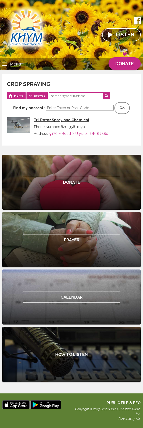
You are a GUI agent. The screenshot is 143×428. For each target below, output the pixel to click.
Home (18, 95)
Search (106, 95)
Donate (124, 61)
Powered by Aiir (129, 418)
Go (122, 108)
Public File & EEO (124, 403)
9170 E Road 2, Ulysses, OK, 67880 (78, 133)
